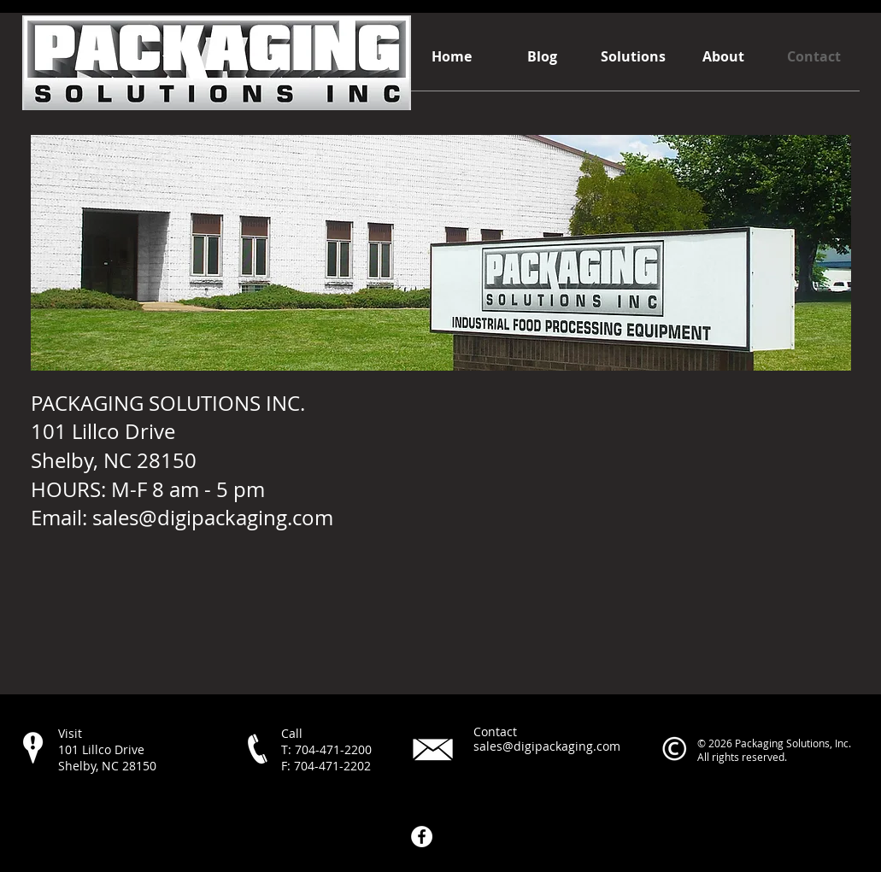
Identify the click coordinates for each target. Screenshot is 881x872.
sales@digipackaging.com (212, 517)
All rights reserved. (742, 757)
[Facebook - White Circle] (421, 836)
